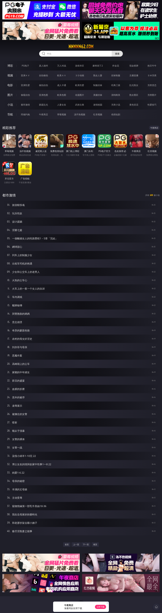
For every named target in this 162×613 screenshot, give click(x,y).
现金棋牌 (133, 65)
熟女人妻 (97, 75)
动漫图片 (79, 94)
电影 (10, 85)
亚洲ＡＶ (25, 75)
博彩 (10, 65)
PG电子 (25, 65)
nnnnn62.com (80, 46)
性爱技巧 (152, 104)
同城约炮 (25, 114)
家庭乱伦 (43, 104)
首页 (67, 544)
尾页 (95, 544)
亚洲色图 (43, 94)
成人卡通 (61, 85)
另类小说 (115, 104)
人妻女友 (61, 104)
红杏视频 (97, 114)
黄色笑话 (133, 104)
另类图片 (152, 94)
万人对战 (61, 65)
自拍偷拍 (43, 75)
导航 (10, 114)
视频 (10, 75)
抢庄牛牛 (152, 65)
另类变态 (152, 85)
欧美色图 (61, 94)
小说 (10, 105)
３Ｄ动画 (79, 75)
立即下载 (100, 606)
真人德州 (43, 65)
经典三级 (115, 85)
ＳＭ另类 (152, 75)
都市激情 (25, 104)
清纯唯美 (115, 94)
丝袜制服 (115, 75)
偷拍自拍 (43, 85)
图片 (10, 95)
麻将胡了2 (98, 65)
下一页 (86, 544)
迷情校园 (97, 104)
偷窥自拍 (25, 94)
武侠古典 (79, 104)
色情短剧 (115, 114)
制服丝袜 (97, 85)
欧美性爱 (79, 85)
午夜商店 (43, 114)
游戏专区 (79, 65)
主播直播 (133, 75)
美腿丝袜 (97, 94)
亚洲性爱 (25, 85)
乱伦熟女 (133, 85)
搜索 (117, 53)
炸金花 (115, 65)
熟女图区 (133, 94)
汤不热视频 (79, 114)
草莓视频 (61, 114)
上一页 (76, 544)
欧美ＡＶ (61, 75)
